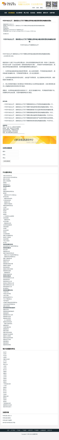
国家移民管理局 (7, 318)
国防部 (4, 189)
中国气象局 (6, 300)
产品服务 (36, 430)
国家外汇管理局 (7, 336)
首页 (5, 12)
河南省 (4, 378)
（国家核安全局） (7, 223)
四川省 (4, 391)
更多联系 (16, 132)
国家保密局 (6, 343)
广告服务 (24, 430)
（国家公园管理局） (8, 323)
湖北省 (4, 380)
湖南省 (4, 382)
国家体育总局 (6, 260)
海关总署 (5, 249)
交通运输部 (6, 226)
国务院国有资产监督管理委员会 (10, 246)
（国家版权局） (7, 272)
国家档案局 (6, 341)
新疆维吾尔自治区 (7, 405)
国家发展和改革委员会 (8, 191)
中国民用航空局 (7, 327)
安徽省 (4, 371)
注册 (37, 7)
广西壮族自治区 (7, 383)
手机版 (18, 430)
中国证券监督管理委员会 (9, 304)
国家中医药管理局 (7, 332)
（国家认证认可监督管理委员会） (11, 255)
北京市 (4, 352)
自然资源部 (6, 218)
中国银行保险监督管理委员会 (10, 302)
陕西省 (4, 398)
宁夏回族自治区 (7, 403)
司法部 (4, 212)
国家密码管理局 (7, 344)
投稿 (41, 7)
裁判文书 (45, 12)
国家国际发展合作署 (8, 263)
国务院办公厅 (6, 184)
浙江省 (4, 369)
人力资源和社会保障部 (8, 216)
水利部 (4, 228)
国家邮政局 (6, 329)
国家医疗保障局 (7, 265)
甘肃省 (4, 399)
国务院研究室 (6, 279)
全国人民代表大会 (7, 175)
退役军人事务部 (7, 237)
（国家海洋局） (7, 219)
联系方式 (50, 430)
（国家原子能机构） (8, 203)
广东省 (4, 385)
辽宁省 (4, 361)
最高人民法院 (6, 179)
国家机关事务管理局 (8, 269)
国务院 (4, 182)
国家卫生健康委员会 (8, 235)
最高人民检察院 (7, 181)
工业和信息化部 (7, 200)
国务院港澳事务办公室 (8, 277)
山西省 (4, 357)
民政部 (4, 210)
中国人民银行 (6, 240)
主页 (8, 430)
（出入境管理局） (7, 320)
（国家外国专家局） (8, 198)
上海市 (4, 366)
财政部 (4, 214)
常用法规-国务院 (7, 418)
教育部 (4, 193)
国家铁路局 (6, 325)
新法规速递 (11, 12)
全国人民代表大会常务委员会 (10, 177)
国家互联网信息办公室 (8, 284)
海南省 (4, 387)
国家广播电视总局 (7, 258)
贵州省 (4, 392)
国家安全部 (6, 209)
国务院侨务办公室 (7, 281)
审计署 (4, 242)
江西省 (4, 375)
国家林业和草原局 (7, 321)
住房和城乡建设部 (7, 225)
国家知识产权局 (7, 339)
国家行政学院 (6, 306)
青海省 (4, 401)
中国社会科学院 (7, 293)
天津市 (4, 353)
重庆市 (4, 389)
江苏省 (4, 368)
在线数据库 (43, 430)
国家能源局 (6, 313)
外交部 (4, 188)
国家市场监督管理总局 (8, 253)
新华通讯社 (6, 288)
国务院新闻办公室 (7, 286)
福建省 (4, 373)
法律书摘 (52, 12)
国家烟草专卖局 (7, 316)
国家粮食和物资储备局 (8, 311)
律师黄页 (39, 12)
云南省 (4, 394)
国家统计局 (6, 262)
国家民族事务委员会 (8, 205)
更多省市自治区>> (7, 406)
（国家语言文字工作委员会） (10, 195)
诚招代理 (30, 430)
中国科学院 (6, 292)
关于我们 (13, 430)
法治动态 (32, 12)
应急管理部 (6, 239)
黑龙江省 (5, 364)
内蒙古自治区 (6, 359)
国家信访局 (6, 309)
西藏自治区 (6, 396)
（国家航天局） (7, 202)
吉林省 (4, 362)
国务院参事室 (6, 267)
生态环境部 (6, 221)
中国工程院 (6, 295)
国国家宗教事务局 (7, 274)
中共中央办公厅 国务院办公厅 (29, 45)
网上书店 (26, 12)
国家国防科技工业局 (8, 314)
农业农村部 (6, 230)
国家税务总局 (6, 251)
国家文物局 (6, 330)
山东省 (4, 376)
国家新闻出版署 (7, 270)
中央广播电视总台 (7, 299)
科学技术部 (6, 196)
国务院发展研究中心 (8, 297)
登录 (33, 7)
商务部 (4, 232)
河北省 (4, 355)
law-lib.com (8, 126)
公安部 (4, 207)
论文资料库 (19, 12)
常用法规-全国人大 (7, 415)
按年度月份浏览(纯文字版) (9, 422)
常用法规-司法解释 (7, 420)
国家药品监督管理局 (8, 337)
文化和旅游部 (6, 233)
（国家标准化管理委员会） (9, 256)
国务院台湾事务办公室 (8, 283)
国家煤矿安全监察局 (8, 334)
